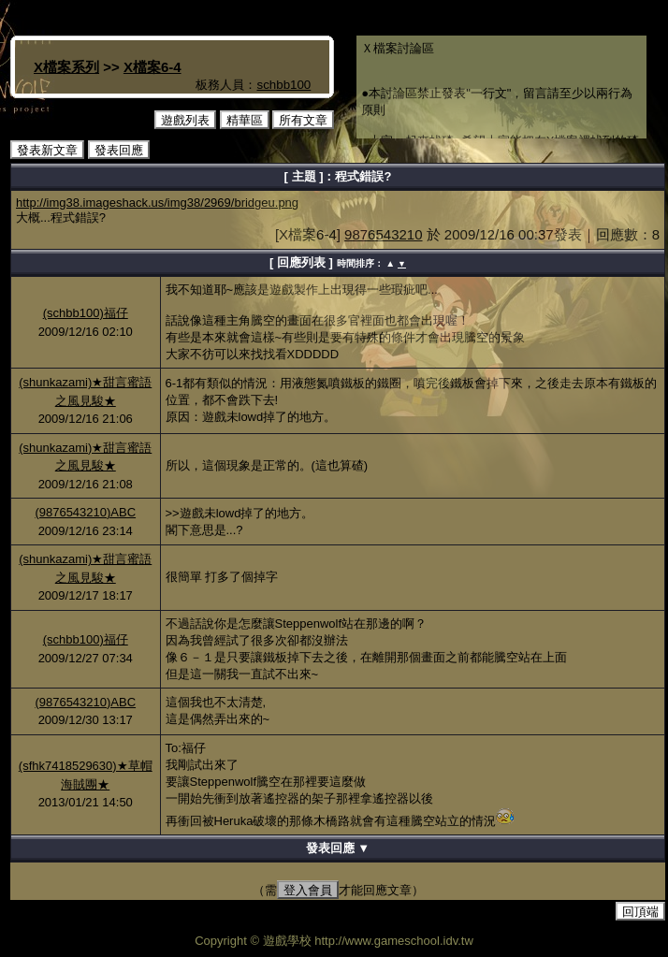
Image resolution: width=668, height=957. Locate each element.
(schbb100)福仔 (85, 313)
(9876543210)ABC (85, 512)
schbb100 (283, 85)
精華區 (244, 120)
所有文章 (303, 120)
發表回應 (118, 150)
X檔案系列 (66, 67)
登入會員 (307, 890)
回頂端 (640, 912)
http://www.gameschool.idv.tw (393, 941)
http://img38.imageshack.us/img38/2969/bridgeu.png (157, 203)
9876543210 (383, 234)
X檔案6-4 (152, 67)
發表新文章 (47, 150)
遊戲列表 (185, 120)
